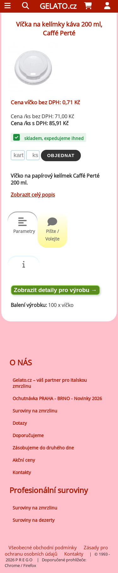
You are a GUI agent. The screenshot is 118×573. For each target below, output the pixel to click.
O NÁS (20, 362)
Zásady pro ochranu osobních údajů (56, 550)
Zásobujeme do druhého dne (43, 448)
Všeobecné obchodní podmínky (42, 547)
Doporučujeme (28, 435)
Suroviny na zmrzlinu (35, 411)
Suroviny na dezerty (33, 520)
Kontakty (22, 472)
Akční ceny (24, 460)
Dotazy (20, 423)
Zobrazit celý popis (33, 194)
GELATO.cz (58, 6)
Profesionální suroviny (48, 490)
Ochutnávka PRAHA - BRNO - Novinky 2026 (57, 398)
